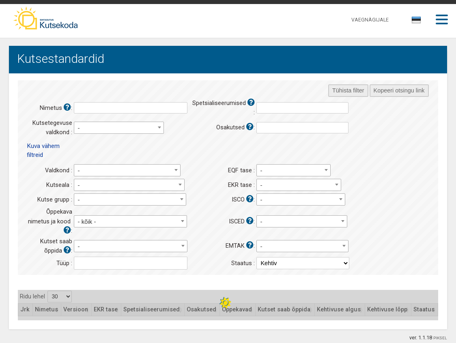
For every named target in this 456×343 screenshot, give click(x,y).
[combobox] (417, 22)
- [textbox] (78, 128)
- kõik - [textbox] (86, 221)
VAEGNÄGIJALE (370, 20)
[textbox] (415, 21)
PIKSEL (440, 338)
